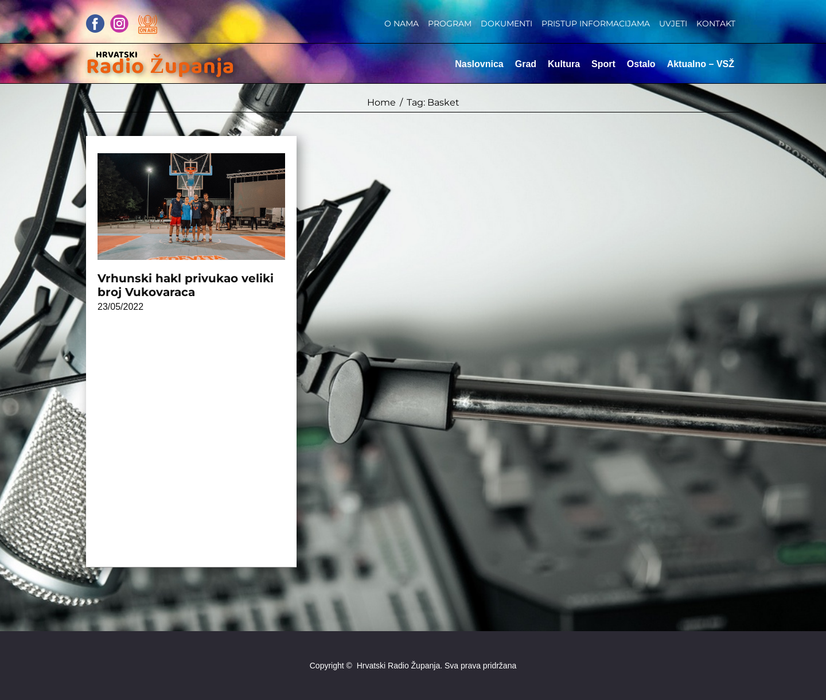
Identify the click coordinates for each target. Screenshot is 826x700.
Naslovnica (479, 64)
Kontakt (715, 23)
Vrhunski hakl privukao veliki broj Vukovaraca (186, 285)
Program (450, 23)
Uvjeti (673, 23)
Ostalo (641, 64)
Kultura (564, 64)
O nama (401, 23)
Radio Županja (160, 66)
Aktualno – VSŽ (700, 64)
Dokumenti (506, 23)
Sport (603, 64)
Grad (525, 64)
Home (381, 102)
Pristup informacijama (595, 23)
